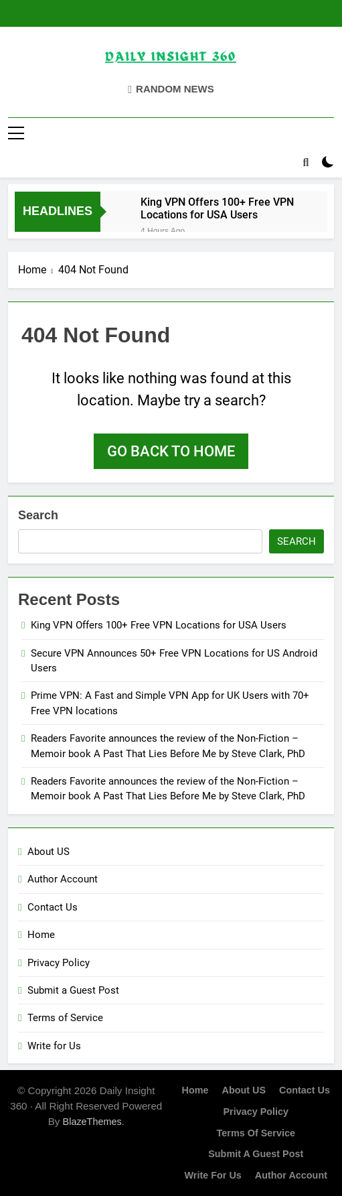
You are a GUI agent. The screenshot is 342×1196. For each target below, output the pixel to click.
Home (41, 935)
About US (48, 852)
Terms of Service (65, 1018)
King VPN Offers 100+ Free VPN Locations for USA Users (217, 208)
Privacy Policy (58, 963)
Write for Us (54, 1046)
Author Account (62, 879)
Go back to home (171, 451)
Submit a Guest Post (73, 990)
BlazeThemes (92, 1121)
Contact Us (52, 907)
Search (38, 515)
